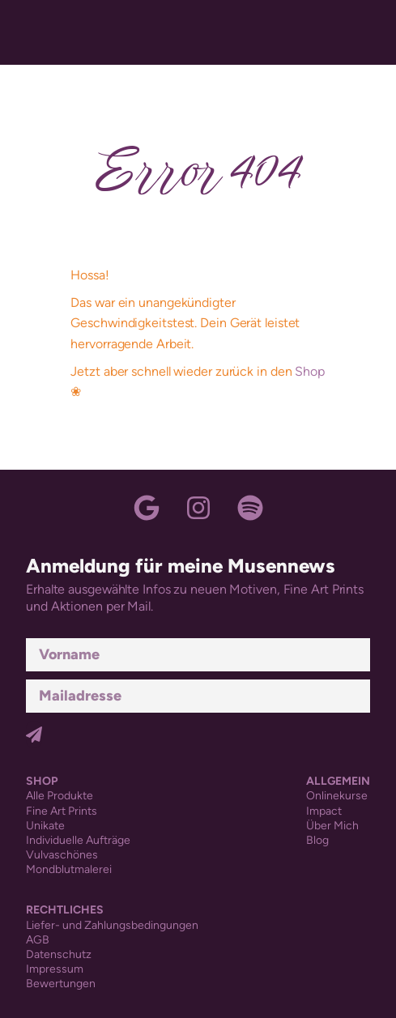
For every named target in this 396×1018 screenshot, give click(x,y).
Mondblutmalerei (69, 869)
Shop (310, 371)
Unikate (45, 826)
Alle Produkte (59, 796)
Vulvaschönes (62, 855)
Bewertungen (61, 983)
